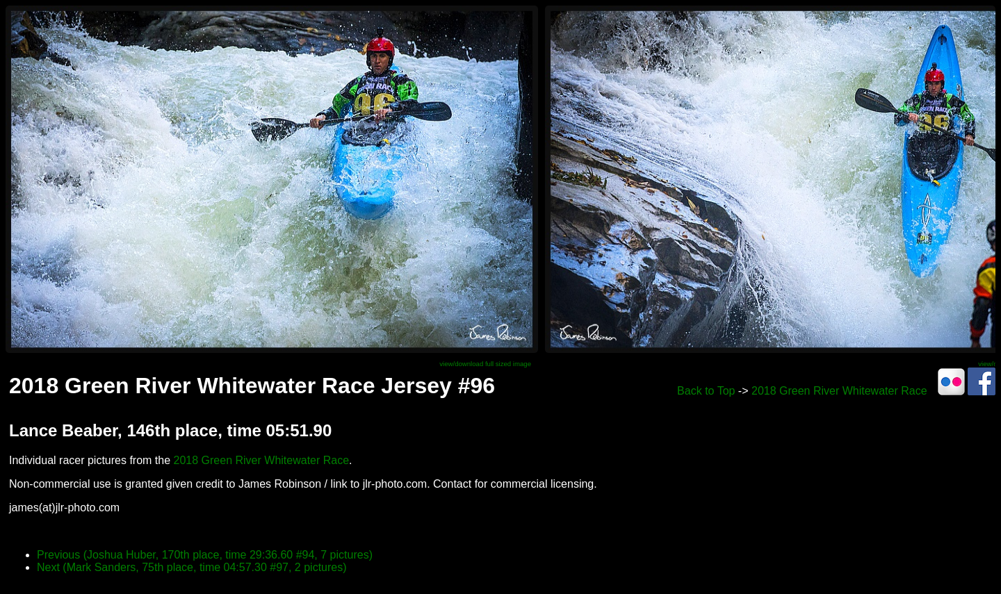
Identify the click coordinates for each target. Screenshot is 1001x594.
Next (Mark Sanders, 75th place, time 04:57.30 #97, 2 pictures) (192, 567)
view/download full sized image (485, 364)
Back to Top (706, 391)
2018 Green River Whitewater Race (839, 391)
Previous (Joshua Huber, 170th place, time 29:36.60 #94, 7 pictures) (205, 555)
